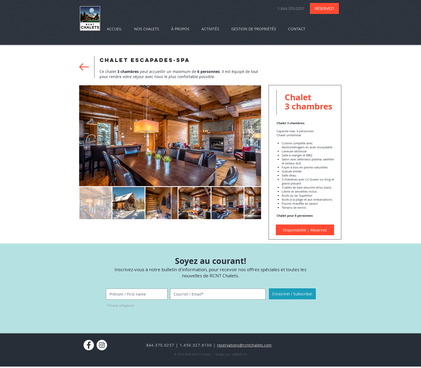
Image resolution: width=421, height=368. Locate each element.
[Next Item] (252, 135)
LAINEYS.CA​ (239, 354)
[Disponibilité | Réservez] (305, 230)
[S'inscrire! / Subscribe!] (292, 293)
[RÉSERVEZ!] (324, 8)
